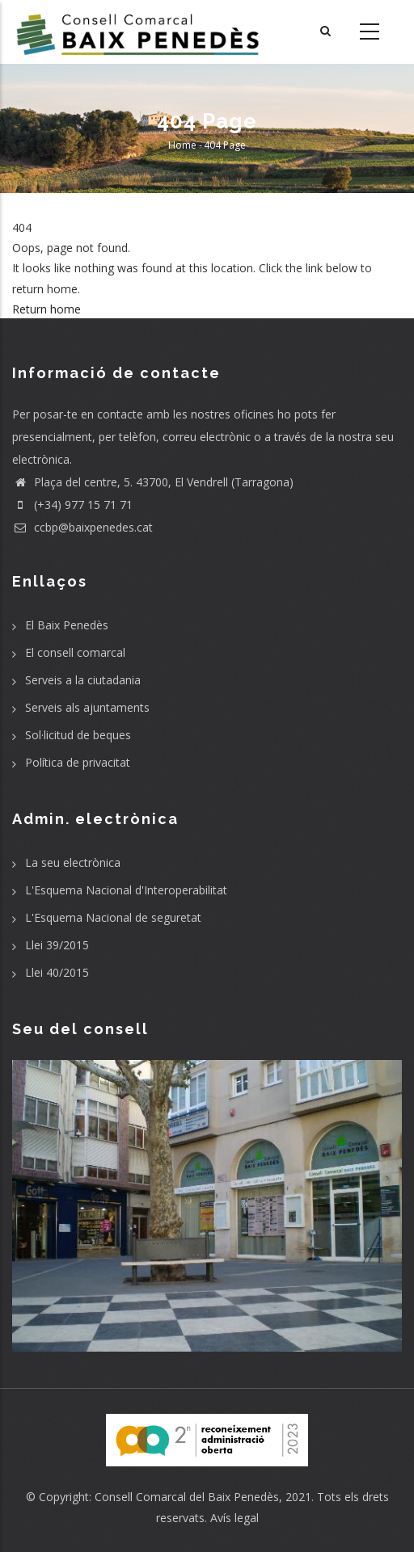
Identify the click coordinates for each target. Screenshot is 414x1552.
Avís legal (234, 1517)
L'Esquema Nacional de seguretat (113, 917)
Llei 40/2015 (57, 972)
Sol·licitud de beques (78, 734)
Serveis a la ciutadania (83, 680)
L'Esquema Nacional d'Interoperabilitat (126, 890)
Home (182, 145)
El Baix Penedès (66, 625)
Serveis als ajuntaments (87, 707)
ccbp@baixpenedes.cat (82, 527)
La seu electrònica (72, 862)
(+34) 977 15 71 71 (72, 504)
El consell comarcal (75, 652)
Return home (46, 309)
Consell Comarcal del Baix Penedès (187, 1496)
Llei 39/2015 (57, 945)
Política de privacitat (77, 762)
